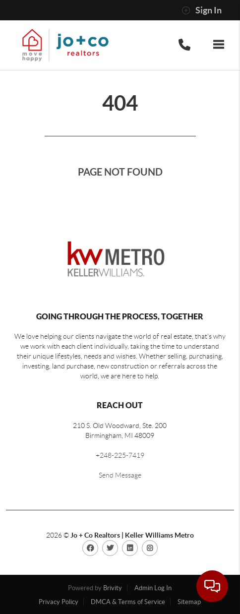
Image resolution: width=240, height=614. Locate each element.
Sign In (201, 10)
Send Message (120, 475)
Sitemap (189, 602)
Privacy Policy (58, 602)
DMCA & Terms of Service (128, 602)
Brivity (112, 588)
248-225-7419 (122, 455)
